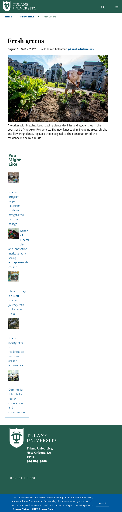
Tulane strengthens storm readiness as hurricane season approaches (16, 351)
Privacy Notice (21, 509)
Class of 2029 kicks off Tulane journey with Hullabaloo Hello (17, 302)
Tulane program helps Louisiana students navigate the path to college (16, 208)
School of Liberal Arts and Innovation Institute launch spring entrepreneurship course (19, 249)
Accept (102, 503)
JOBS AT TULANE (23, 477)
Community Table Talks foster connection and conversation (16, 400)
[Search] (103, 7)
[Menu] (117, 7)
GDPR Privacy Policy (43, 509)
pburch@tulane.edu (81, 49)
